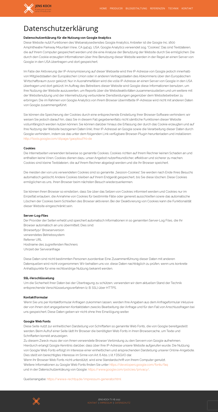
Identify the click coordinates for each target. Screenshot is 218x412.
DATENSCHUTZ (122, 403)
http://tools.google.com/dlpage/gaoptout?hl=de (58, 138)
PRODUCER (116, 8)
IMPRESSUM (106, 403)
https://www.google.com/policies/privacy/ (118, 369)
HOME (103, 8)
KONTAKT (187, 8)
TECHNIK (173, 8)
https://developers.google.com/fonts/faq (138, 364)
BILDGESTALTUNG (136, 8)
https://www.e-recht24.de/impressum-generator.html (84, 379)
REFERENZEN (157, 8)
